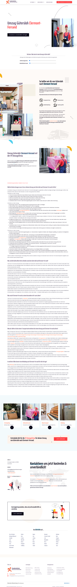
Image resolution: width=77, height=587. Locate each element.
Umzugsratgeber (49, 2)
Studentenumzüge (21, 336)
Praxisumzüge (53, 334)
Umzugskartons (22, 237)
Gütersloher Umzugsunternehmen (12, 183)
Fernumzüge (33, 334)
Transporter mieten (46, 341)
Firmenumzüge (39, 334)
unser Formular (54, 485)
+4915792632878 (11, 472)
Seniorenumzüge (11, 336)
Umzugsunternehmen (24, 210)
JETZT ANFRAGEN (17, 513)
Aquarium (12, 343)
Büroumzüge (27, 334)
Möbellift (22, 341)
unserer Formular (53, 121)
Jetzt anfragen (60, 439)
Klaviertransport (63, 339)
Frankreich (20, 183)
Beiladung (12, 364)
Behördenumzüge (20, 334)
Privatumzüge (59, 334)
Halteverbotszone (20, 213)
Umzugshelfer (18, 239)
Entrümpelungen (11, 339)
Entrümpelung (24, 423)
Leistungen (32, 2)
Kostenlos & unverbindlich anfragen (18, 35)
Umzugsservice (41, 2)
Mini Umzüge (46, 334)
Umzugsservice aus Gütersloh (42, 479)
